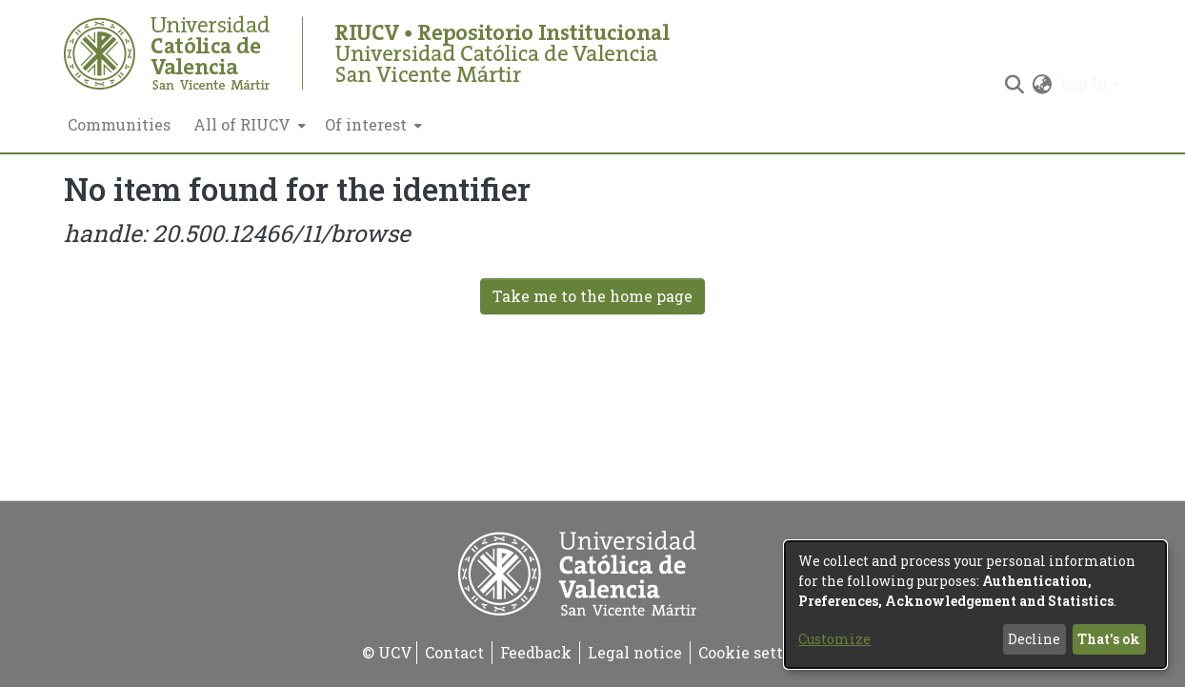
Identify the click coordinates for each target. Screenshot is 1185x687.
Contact (454, 652)
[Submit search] (1015, 83)
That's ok (1108, 639)
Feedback (536, 652)
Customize (834, 639)
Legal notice (635, 652)
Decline (1034, 639)
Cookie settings (757, 652)
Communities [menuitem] (119, 124)
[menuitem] (248, 124)
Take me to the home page (592, 296)
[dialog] (975, 604)
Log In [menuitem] (1084, 83)
